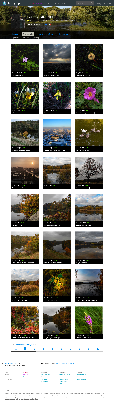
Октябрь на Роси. (18, 225)
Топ (50, 3)
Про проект (62, 376)
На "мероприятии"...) (83, 150)
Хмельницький (14, 399)
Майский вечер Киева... (52, 75)
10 (98, 349)
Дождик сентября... (19, 188)
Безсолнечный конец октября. (23, 263)
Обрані (51, 34)
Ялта (36, 399)
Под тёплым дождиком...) (85, 113)
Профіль (15, 34)
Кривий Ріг (87, 395)
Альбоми (26, 38)
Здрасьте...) (48, 113)
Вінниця (101, 393)
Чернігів (26, 399)
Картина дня (44, 379)
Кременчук (80, 395)
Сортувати (15, 38)
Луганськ (103, 395)
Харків (106, 397)
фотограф (22, 393)
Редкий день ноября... (20, 300)
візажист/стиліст (35, 393)
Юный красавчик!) (18, 113)
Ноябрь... (47, 188)
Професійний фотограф (11, 393)
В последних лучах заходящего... (88, 300)
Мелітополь (22, 397)
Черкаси (21, 399)
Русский (7, 372)
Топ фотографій (46, 376)
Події (60, 383)
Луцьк (6, 397)
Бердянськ (90, 393)
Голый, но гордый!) (83, 188)
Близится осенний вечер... (22, 150)
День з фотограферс (65, 374)
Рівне (56, 397)
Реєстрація (107, 3)
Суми (77, 397)
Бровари (96, 393)
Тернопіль (89, 397)
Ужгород (101, 397)
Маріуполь (15, 397)
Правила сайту (63, 379)
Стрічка (31, 3)
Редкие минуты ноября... (85, 225)
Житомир (23, 395)
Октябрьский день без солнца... (23, 338)
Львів (10, 397)
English (7, 374)
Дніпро (12, 395)
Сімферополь (71, 397)
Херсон (7, 399)
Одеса (47, 397)
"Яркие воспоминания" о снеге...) (56, 150)
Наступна (32, 345)
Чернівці (32, 399)
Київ (70, 395)
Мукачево (29, 397)
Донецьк (17, 395)
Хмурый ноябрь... (82, 263)
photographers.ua (10, 363)
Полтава (51, 397)
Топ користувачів (46, 374)
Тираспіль (95, 397)
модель (28, 393)
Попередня (18, 345)
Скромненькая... (18, 75)
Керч (66, 395)
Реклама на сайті (82, 374)
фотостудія (65, 393)
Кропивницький (95, 395)
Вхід (99, 3)
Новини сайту (63, 381)
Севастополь (62, 397)
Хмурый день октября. (52, 338)
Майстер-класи (81, 379)
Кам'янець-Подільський (50, 395)
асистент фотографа (47, 393)
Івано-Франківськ (38, 395)
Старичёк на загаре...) (84, 75)
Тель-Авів (82, 397)
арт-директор (57, 393)
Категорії (37, 38)
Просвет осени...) (50, 300)
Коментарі (64, 34)
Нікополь (41, 397)
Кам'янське (61, 395)
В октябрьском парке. (52, 225)
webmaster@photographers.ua (65, 363)
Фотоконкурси (45, 381)
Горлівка (7, 395)
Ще (57, 3)
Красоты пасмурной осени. (54, 263)
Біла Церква (82, 393)
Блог (41, 34)
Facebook (8, 379)
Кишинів (74, 395)
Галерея (40, 3)
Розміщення (80, 376)
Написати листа (36, 24)
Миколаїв (35, 397)
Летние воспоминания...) (85, 338)
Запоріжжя (29, 395)
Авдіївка (76, 393)
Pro (63, 3)
